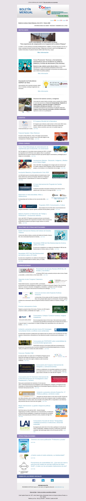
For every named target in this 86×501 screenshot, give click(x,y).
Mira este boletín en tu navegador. (50, 2)
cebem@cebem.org (59, 487)
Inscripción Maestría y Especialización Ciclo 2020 (34, 172)
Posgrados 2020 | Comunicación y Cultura (52, 205)
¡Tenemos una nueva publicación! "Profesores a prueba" (48, 439)
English (64, 20)
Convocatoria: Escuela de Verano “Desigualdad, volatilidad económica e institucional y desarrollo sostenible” (48, 422)
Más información (43, 52)
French (58, 20)
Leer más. (36, 128)
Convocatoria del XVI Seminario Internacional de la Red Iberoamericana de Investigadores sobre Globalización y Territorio (33, 378)
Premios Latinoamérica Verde (28, 306)
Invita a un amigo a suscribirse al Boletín (46, 492)
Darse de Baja (33, 492)
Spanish (52, 20)
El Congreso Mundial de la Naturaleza (45, 121)
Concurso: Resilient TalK (26, 353)
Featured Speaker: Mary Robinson (29, 133)
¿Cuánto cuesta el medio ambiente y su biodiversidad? (48, 455)
